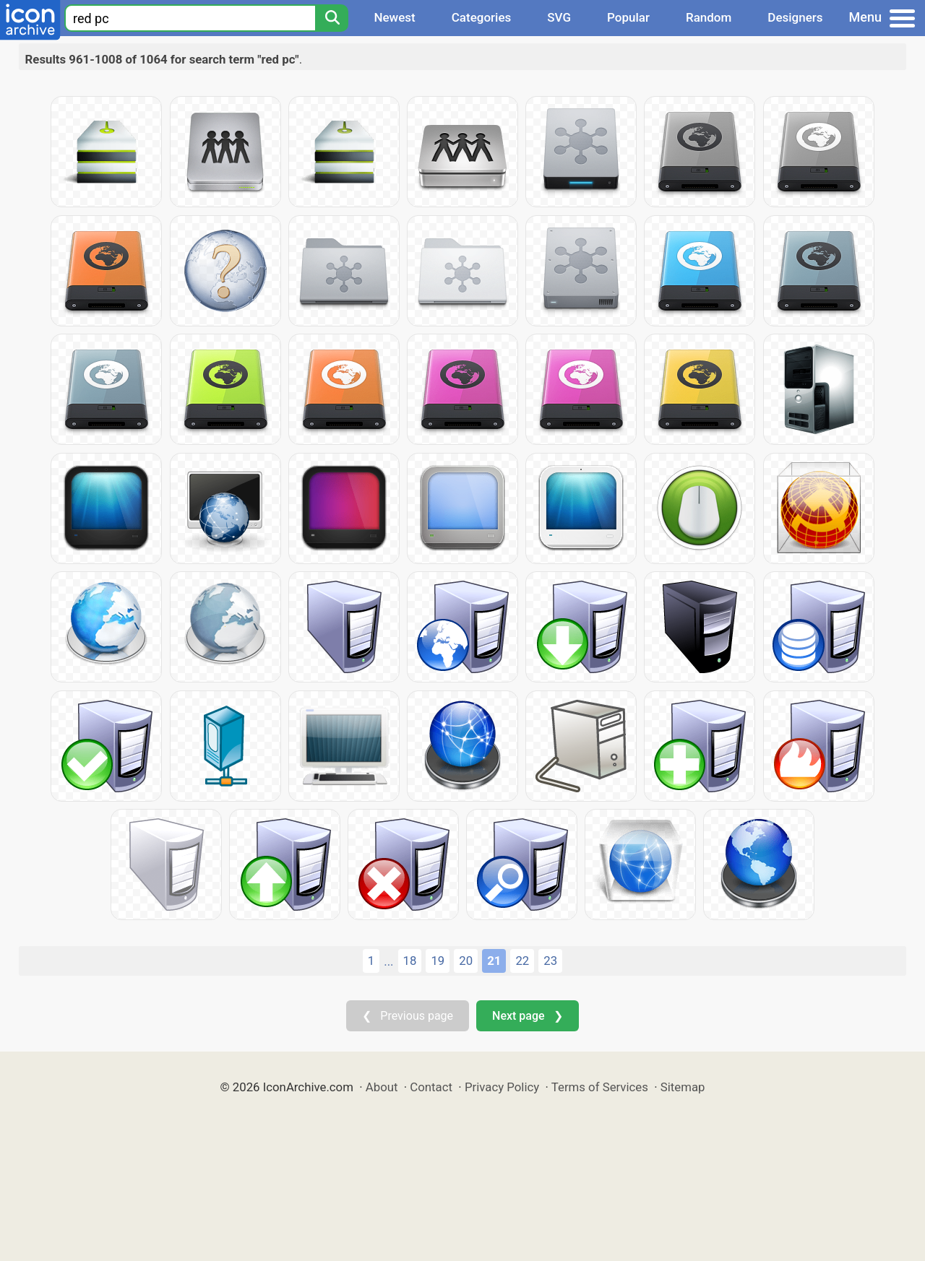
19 (437, 960)
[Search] (331, 18)
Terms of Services (599, 1087)
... (388, 961)
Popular (628, 17)
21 (494, 960)
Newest (394, 17)
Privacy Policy (502, 1087)
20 (466, 960)
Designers (794, 17)
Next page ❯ (527, 1016)
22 (522, 960)
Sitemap (683, 1087)
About (382, 1087)
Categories (482, 17)
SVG (559, 17)
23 (550, 960)
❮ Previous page (407, 1016)
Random (708, 17)
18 (410, 960)
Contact (431, 1087)
